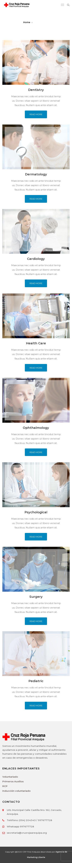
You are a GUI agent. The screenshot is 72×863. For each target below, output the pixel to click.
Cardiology (36, 259)
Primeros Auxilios (13, 781)
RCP (5, 786)
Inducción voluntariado (16, 790)
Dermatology (36, 174)
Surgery (36, 597)
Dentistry (36, 90)
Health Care (36, 343)
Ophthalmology (36, 428)
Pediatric (35, 681)
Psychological (36, 512)
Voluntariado (10, 776)
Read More (36, 114)
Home (26, 22)
